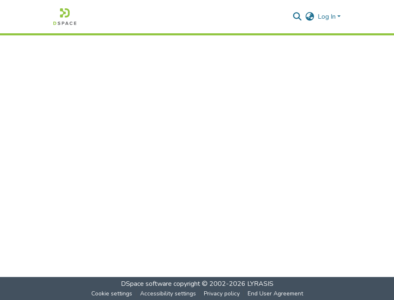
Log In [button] (327, 16)
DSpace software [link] (146, 283)
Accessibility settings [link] (168, 294)
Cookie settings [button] (111, 294)
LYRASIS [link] (260, 283)
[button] (64, 16)
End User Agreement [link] (275, 294)
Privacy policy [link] (222, 294)
